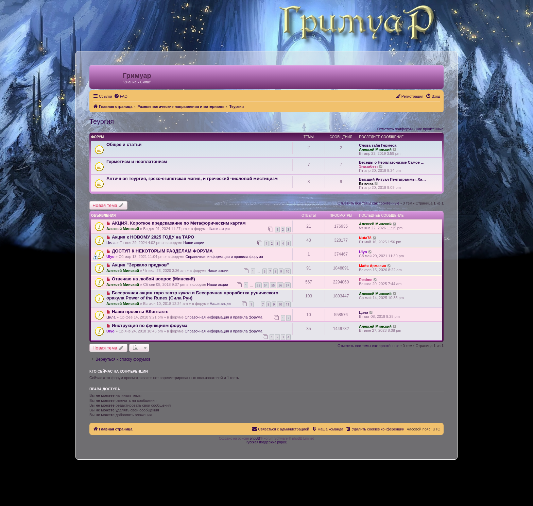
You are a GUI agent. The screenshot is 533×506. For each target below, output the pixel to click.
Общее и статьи (123, 144)
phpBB (255, 438)
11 (287, 304)
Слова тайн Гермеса (377, 145)
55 (273, 285)
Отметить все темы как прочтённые (368, 203)
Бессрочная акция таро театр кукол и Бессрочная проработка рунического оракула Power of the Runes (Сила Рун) (192, 295)
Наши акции (219, 229)
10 (287, 271)
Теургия (101, 121)
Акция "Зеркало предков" (140, 264)
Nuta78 (365, 238)
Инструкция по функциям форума (149, 325)
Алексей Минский (375, 149)
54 (266, 285)
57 (287, 285)
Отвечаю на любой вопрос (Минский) (153, 278)
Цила (111, 243)
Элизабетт (368, 166)
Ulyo (110, 257)
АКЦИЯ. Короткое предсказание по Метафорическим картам (179, 223)
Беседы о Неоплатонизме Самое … (392, 162)
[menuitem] (120, 96)
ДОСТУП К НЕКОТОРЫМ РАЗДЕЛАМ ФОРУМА (162, 251)
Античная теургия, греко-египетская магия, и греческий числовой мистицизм (192, 178)
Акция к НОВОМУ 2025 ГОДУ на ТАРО (153, 237)
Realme (365, 280)
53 (258, 285)
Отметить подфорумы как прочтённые (410, 129)
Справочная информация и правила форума (224, 257)
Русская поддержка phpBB (266, 442)
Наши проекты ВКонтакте (140, 311)
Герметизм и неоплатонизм (136, 161)
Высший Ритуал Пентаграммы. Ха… (392, 179)
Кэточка (366, 183)
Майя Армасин (372, 266)
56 (280, 285)
